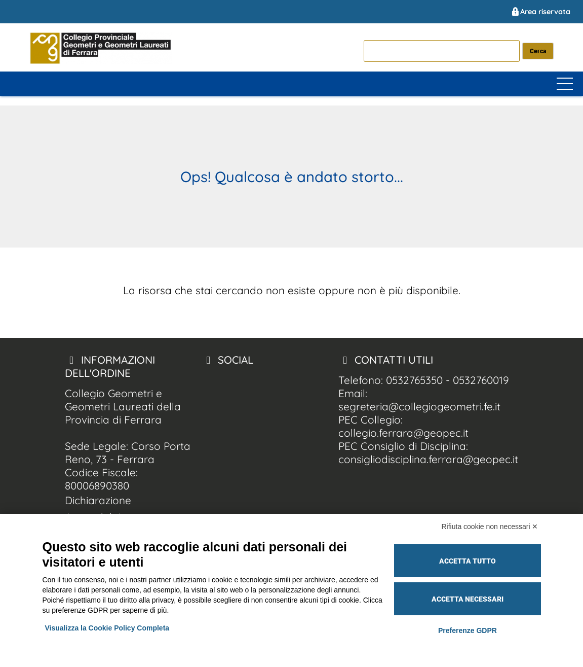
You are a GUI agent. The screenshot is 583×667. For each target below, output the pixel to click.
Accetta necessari (467, 599)
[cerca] (442, 50)
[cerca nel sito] (538, 51)
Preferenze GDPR (467, 630)
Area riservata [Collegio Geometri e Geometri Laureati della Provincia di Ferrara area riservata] (540, 12)
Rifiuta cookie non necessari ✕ (490, 526)
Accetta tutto (467, 561)
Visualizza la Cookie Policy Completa (107, 628)
